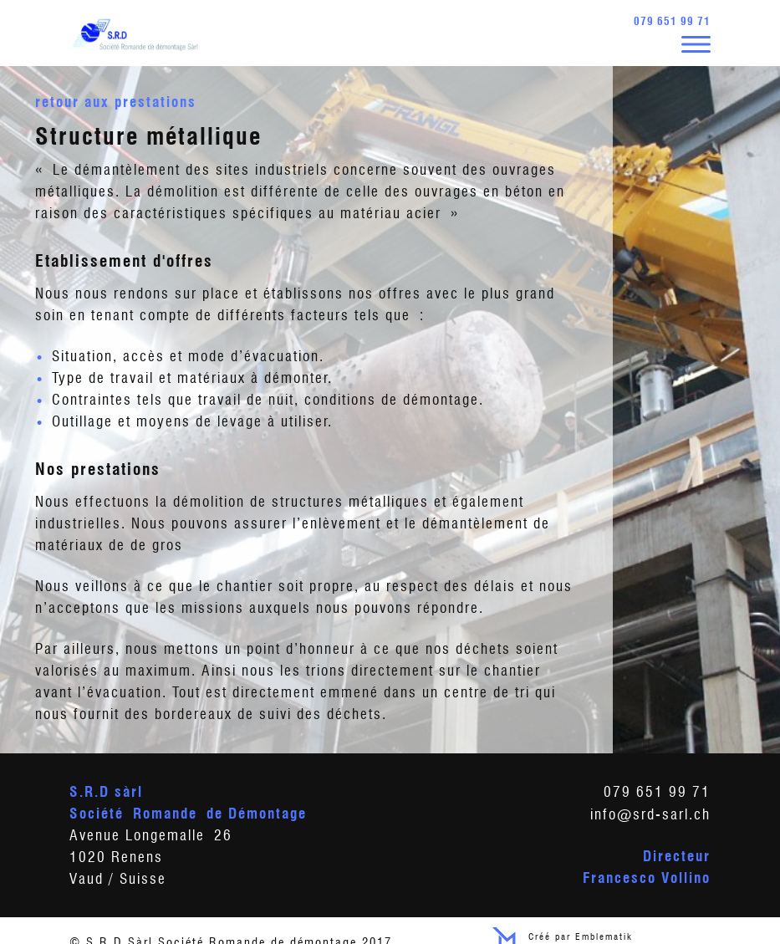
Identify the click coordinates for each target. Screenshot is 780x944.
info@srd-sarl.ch (650, 812)
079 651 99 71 (672, 21)
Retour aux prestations (115, 99)
